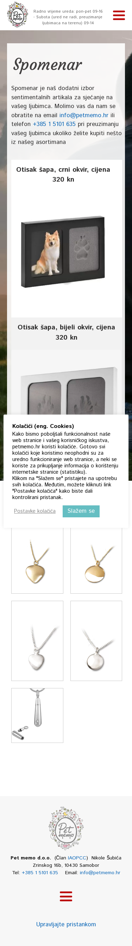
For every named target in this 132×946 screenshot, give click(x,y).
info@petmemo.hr (83, 115)
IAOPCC (77, 858)
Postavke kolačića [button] (35, 511)
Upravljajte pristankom (66, 924)
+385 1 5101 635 (54, 124)
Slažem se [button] (81, 511)
